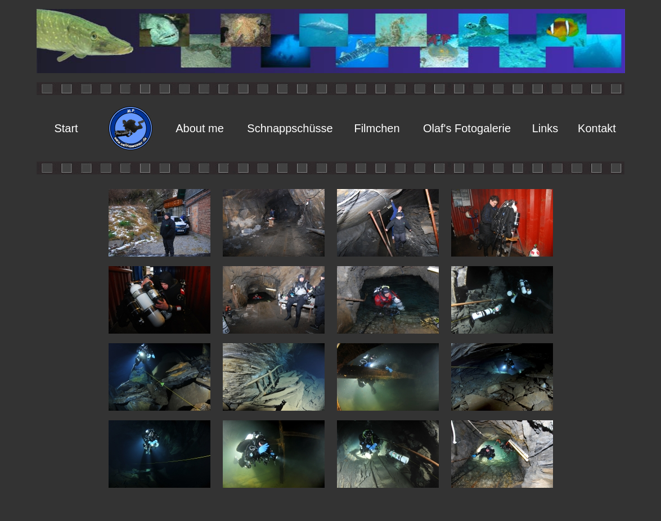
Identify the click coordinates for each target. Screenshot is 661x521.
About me (200, 128)
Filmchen (376, 128)
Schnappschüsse (289, 128)
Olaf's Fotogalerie (467, 128)
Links (545, 128)
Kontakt (597, 128)
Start (66, 128)
